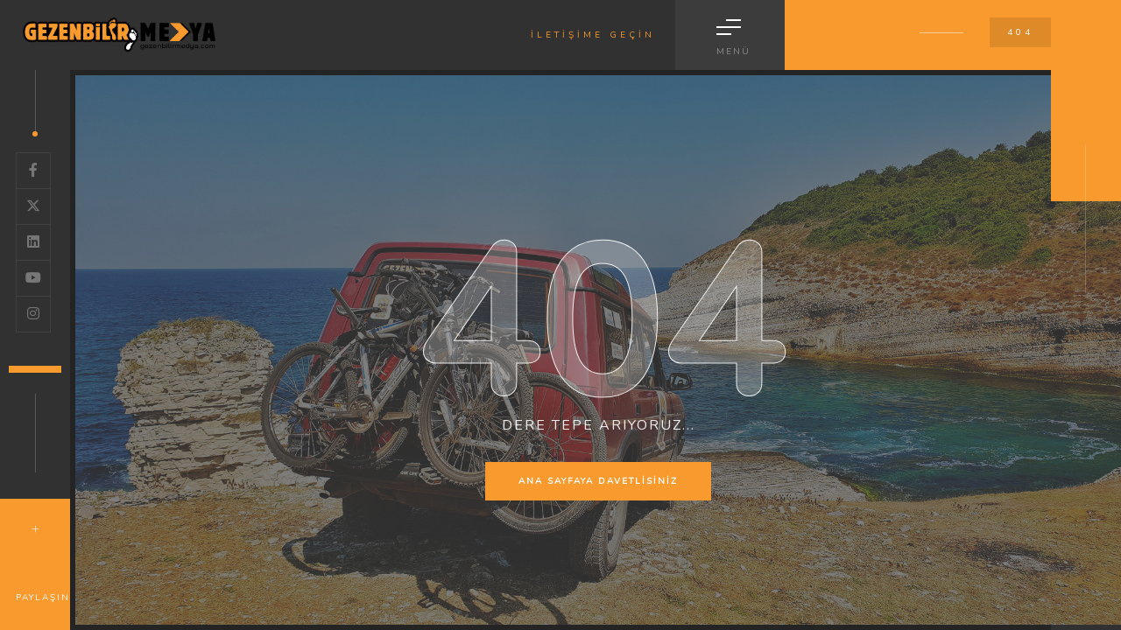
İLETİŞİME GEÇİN (593, 35)
